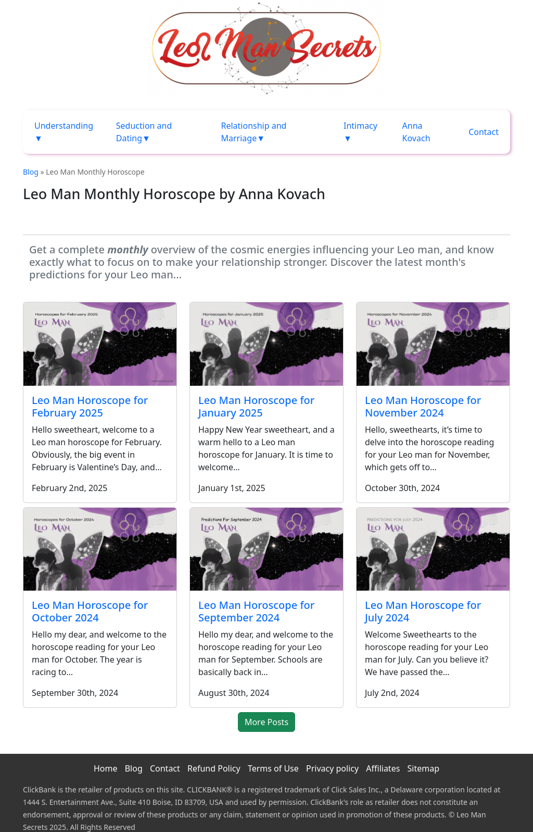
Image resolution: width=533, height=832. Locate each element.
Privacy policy (332, 768)
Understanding (63, 125)
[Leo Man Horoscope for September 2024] (266, 549)
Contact (483, 132)
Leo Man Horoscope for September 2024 (256, 611)
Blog (31, 172)
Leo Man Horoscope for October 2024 (90, 611)
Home (106, 768)
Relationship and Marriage (253, 132)
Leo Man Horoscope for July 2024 (423, 611)
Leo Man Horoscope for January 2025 (256, 406)
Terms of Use (273, 768)
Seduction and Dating (144, 132)
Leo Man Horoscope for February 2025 (90, 406)
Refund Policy (213, 768)
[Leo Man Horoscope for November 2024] (433, 343)
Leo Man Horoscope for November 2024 (423, 406)
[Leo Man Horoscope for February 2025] (99, 343)
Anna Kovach (416, 132)
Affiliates (383, 768)
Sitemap (424, 768)
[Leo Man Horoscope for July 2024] (433, 549)
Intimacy (360, 125)
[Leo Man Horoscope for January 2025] (266, 344)
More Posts (266, 722)
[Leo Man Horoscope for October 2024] (99, 549)
